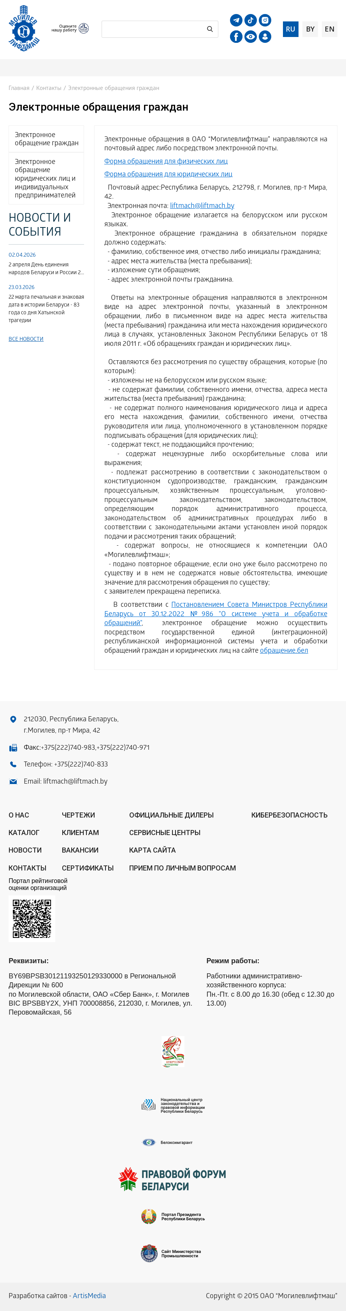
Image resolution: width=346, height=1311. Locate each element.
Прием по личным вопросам (182, 868)
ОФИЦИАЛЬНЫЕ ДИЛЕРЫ (171, 815)
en (330, 28)
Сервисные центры (164, 832)
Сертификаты (88, 868)
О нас (19, 815)
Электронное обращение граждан (47, 140)
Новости (25, 850)
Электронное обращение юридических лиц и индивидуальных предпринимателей (45, 179)
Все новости (26, 340)
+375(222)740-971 (123, 748)
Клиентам (80, 832)
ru (290, 28)
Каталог (24, 832)
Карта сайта (152, 850)
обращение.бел (284, 651)
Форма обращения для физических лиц (166, 162)
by (310, 28)
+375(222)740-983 (68, 748)
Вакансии (80, 850)
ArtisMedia (89, 1297)
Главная (19, 88)
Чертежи (78, 815)
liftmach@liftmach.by (202, 207)
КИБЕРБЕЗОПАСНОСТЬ (289, 815)
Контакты (48, 88)
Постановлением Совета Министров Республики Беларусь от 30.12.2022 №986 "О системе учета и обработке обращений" (215, 614)
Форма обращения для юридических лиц (168, 175)
